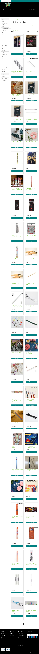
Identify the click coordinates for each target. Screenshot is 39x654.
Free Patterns (4, 54)
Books (3, 36)
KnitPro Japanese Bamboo (16, 352)
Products (21, 9)
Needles (3, 69)
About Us (3, 76)
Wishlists (34, 1)
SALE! (3, 9)
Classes (7, 9)
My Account (3, 633)
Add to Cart (17, 53)
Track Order (3, 635)
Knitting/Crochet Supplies (5, 24)
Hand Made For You (5, 46)
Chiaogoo (31, 25)
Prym (31, 29)
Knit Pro (22, 28)
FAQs (34, 9)
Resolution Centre (3, 638)
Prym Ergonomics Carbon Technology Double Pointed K (31, 564)
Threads (3, 32)
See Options (31, 53)
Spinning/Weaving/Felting (5, 28)
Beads (3, 56)
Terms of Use (20, 633)
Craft (3, 41)
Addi (13, 25)
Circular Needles (24, 26)
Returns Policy (4, 78)
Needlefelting (4, 67)
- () (35, 14)
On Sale (3, 50)
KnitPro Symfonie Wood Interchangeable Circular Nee (16, 400)
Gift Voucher (12, 9)
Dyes (3, 58)
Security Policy (20, 645)
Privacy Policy (20, 637)
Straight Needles (15, 30)
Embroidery (4, 60)
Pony (22, 29)
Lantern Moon (32, 28)
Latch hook (4, 65)
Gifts (3, 48)
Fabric (3, 34)
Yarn (3, 21)
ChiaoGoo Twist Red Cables (31, 235)
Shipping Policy (21, 635)
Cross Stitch (4, 30)
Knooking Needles (15, 422)
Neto (30, 652)
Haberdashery (4, 43)
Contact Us (30, 9)
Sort (28, 31)
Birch (22, 25)
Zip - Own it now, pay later (21, 643)
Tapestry (3, 71)
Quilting (17, 9)
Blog (25, 9)
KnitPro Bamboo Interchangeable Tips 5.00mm (30, 283)
